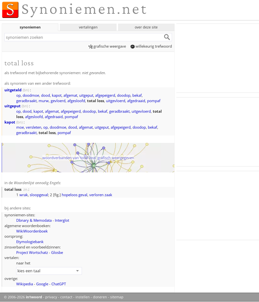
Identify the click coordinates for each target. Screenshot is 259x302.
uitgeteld (13, 89)
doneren (100, 297)
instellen (83, 297)
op (18, 95)
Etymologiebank (30, 241)
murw (44, 100)
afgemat (70, 95)
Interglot (62, 220)
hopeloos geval (74, 194)
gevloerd (58, 100)
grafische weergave (107, 46)
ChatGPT (58, 283)
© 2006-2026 (23, 297)
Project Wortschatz (32, 252)
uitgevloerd (115, 100)
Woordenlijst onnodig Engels (37, 182)
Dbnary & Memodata (34, 220)
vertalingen (88, 27)
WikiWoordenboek (32, 231)
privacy (51, 297)
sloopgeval (39, 194)
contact (66, 297)
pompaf (153, 100)
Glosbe (57, 252)
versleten (33, 127)
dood (45, 95)
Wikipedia (24, 283)
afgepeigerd (105, 95)
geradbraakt (26, 100)
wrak (23, 194)
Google (42, 283)
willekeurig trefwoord (151, 46)
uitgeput (86, 95)
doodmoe (31, 95)
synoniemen (30, 27)
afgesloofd (76, 100)
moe (20, 127)
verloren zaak (100, 194)
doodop (123, 95)
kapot (56, 95)
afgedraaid (136, 100)
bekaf (137, 95)
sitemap (116, 297)
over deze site (146, 27)
